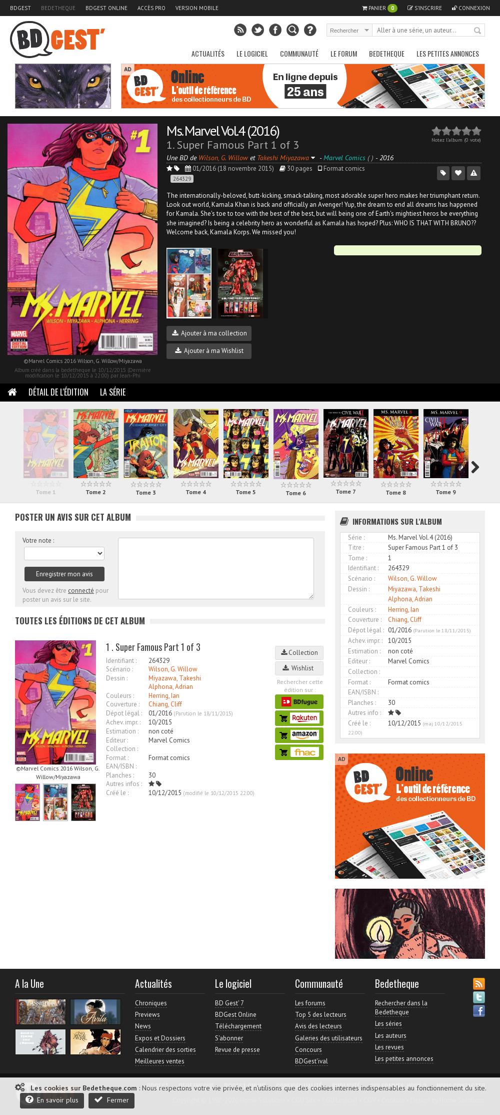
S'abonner (229, 1038)
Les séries (388, 1023)
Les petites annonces (447, 53)
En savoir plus (52, 1099)
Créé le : (117, 793)
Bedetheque (58, 8)
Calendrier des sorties (165, 1049)
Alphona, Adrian (170, 686)
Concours (308, 1049)
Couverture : (123, 704)
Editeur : (117, 740)
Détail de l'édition (58, 392)
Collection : (122, 749)
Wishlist (299, 668)
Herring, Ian (164, 695)
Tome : (357, 558)
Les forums (310, 1003)
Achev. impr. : (123, 722)
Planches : (120, 775)
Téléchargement (238, 1026)
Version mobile (197, 8)
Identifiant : (121, 660)
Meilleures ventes (159, 1061)
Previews (147, 1014)
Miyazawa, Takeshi (174, 678)
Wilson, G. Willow (173, 669)
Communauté (299, 53)
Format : (117, 758)
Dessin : (117, 678)
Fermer (111, 1099)
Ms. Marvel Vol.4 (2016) (222, 130)
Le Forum (343, 53)
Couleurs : (120, 695)
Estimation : (122, 731)
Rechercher (478, 31)
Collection (299, 652)
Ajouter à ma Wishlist (209, 350)
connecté (81, 590)
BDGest (20, 8)
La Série (113, 392)
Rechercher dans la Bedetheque (401, 1007)
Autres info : (364, 712)
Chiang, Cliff (165, 704)
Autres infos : (124, 784)
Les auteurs (390, 1035)
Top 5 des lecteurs (320, 1014)
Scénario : (119, 669)
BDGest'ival (311, 1061)
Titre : (356, 547)
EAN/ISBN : (121, 766)
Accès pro (152, 8)
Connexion (471, 8)
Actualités (208, 53)
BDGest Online (107, 8)
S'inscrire (425, 8)
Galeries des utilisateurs (328, 1038)
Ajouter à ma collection (209, 333)
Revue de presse (237, 1049)
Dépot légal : (124, 713)
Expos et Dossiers (160, 1038)
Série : (356, 537)
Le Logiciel (252, 53)
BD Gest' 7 (229, 1003)
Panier (380, 8)
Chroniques (151, 1003)
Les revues (389, 1047)
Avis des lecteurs (318, 1026)
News (143, 1026)
